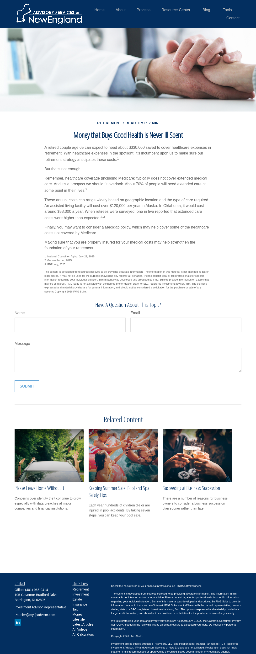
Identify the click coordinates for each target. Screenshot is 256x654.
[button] (100, 10)
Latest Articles (83, 624)
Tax (75, 609)
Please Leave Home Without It (39, 487)
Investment (81, 594)
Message (22, 343)
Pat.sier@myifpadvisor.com (35, 615)
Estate (77, 599)
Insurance (80, 604)
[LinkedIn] (18, 622)
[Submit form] (27, 386)
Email (135, 313)
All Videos (80, 629)
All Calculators (83, 634)
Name (20, 313)
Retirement (81, 589)
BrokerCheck (194, 586)
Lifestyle (79, 619)
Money (78, 614)
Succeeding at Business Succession (191, 487)
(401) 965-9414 (36, 590)
